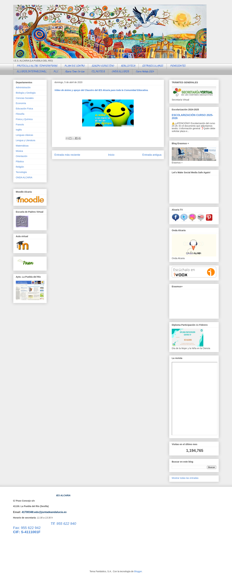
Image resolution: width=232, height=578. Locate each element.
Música (19, 151)
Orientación (21, 156)
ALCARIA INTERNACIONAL (32, 72)
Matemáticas (22, 145)
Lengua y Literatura (25, 140)
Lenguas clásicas (24, 135)
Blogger (138, 571)
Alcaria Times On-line (74, 72)
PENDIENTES (178, 66)
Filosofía (20, 114)
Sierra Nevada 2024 (145, 72)
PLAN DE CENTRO (74, 66)
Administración (23, 87)
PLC (55, 72)
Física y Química (24, 119)
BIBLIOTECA (128, 66)
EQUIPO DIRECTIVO (103, 66)
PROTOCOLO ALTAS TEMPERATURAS (37, 66)
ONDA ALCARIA (120, 72)
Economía (21, 103)
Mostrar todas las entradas (185, 478)
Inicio (111, 154)
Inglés (19, 129)
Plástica (20, 161)
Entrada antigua (152, 154)
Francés (20, 124)
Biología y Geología (25, 92)
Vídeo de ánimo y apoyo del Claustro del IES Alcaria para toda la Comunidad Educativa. (101, 90)
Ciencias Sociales (25, 98)
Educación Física (24, 108)
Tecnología (21, 172)
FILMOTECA (98, 72)
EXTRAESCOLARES (152, 66)
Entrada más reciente (67, 154)
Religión (20, 167)
